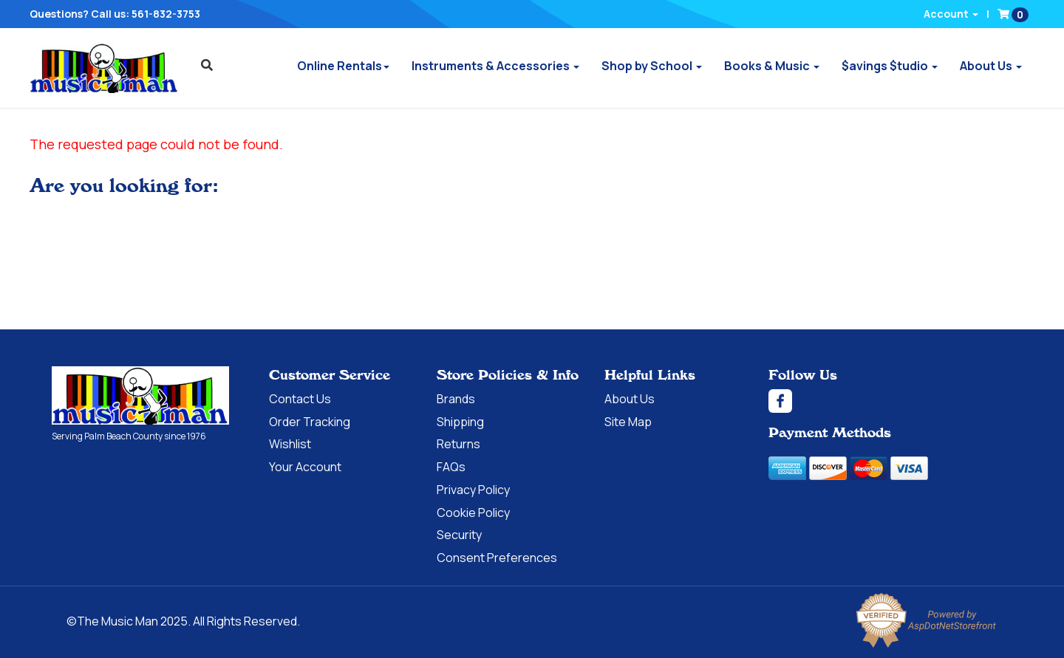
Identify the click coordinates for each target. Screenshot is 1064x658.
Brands (456, 399)
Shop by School (651, 66)
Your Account (305, 467)
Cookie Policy (473, 512)
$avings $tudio (890, 66)
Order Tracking (309, 422)
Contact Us (300, 399)
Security (459, 535)
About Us (991, 66)
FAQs (451, 467)
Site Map (628, 422)
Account (951, 14)
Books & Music (771, 66)
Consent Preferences (497, 557)
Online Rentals (343, 66)
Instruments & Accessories (495, 66)
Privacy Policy (473, 489)
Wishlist (290, 444)
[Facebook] (890, 401)
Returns (458, 444)
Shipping (460, 422)
